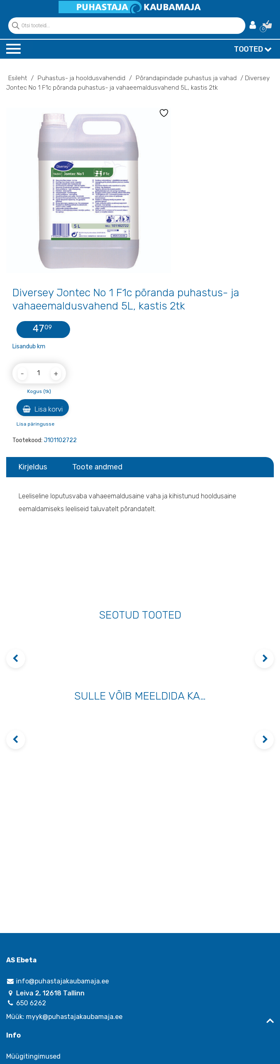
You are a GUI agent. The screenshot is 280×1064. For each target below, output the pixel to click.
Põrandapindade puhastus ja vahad (186, 78)
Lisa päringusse (35, 424)
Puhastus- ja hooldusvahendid (81, 78)
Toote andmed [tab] (97, 466)
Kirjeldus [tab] (32, 466)
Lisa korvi (43, 409)
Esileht (17, 78)
